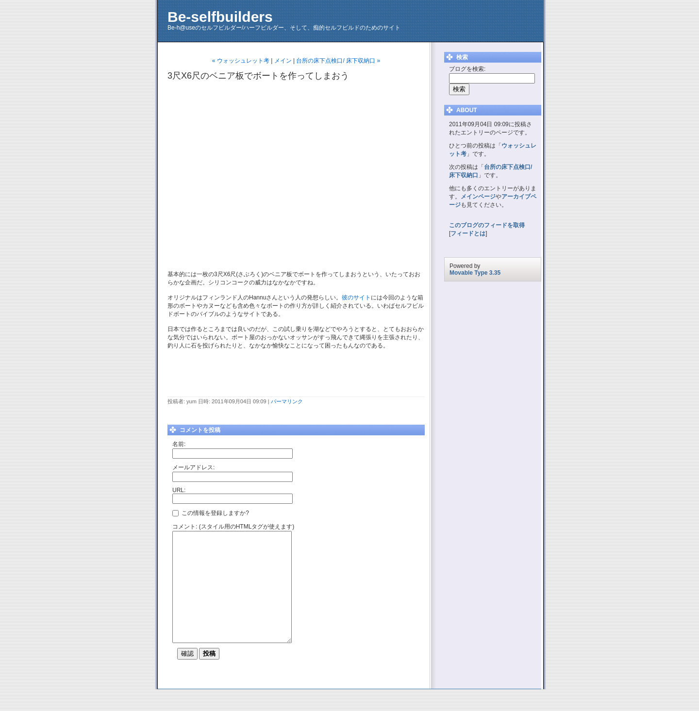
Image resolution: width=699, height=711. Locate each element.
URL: (178, 490)
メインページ (478, 196)
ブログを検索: (467, 69)
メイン (283, 60)
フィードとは (467, 233)
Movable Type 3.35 (474, 272)
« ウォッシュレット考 (240, 60)
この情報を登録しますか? (210, 512)
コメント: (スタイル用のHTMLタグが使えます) (233, 526)
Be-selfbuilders (220, 17)
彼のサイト (356, 297)
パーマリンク (287, 401)
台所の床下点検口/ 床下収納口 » (338, 60)
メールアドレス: (193, 467)
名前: (178, 444)
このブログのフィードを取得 (487, 225)
